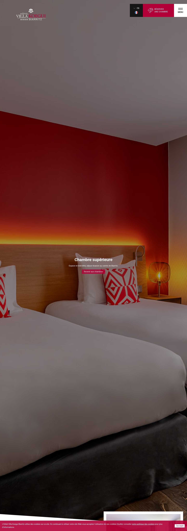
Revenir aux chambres (93, 271)
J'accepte (180, 526)
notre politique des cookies (143, 524)
